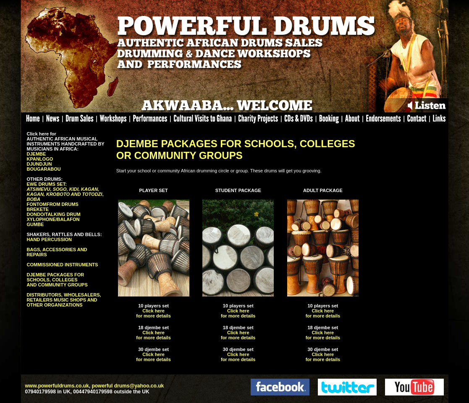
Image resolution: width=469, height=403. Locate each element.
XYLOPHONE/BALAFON (53, 219)
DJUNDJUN (39, 163)
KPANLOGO (40, 158)
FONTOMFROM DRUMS (53, 204)
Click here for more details (153, 313)
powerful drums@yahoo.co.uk (128, 386)
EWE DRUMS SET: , (65, 192)
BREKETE (38, 209)
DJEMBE (36, 153)
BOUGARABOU (44, 169)
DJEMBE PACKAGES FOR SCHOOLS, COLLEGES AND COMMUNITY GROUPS (57, 279)
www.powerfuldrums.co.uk (57, 386)
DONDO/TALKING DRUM (54, 214)
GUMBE (35, 224)
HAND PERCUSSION (49, 239)
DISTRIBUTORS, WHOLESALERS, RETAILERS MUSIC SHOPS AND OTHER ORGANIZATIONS (64, 299)
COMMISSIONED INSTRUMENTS (62, 264)
